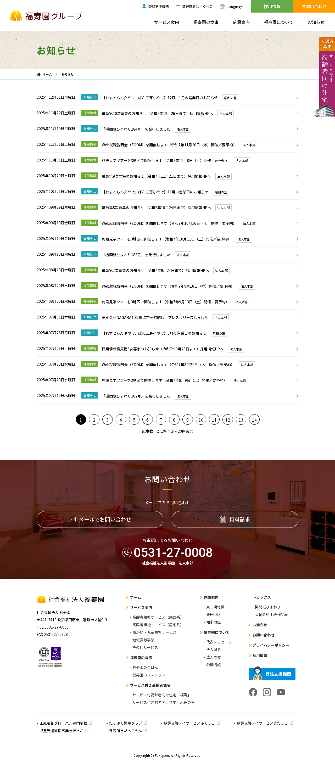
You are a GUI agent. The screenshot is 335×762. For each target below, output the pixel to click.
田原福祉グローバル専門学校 (63, 723)
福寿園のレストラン (148, 674)
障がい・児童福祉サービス (154, 632)
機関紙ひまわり (268, 606)
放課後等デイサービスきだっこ (262, 723)
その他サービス (145, 647)
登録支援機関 (158, 6)
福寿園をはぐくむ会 (197, 6)
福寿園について (278, 22)
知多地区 (213, 622)
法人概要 (213, 657)
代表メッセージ (219, 642)
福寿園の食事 (206, 22)
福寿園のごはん (145, 667)
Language (235, 6)
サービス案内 (166, 22)
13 (241, 420)
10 (201, 420)
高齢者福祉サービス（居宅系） (158, 624)
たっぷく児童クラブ (125, 723)
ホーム (47, 74)
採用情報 (272, 6)
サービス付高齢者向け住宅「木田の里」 (165, 702)
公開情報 (213, 664)
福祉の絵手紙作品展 (271, 614)
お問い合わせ (314, 6)
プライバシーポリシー (271, 645)
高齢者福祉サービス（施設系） (158, 617)
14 (254, 420)
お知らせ (316, 22)
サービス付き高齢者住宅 (150, 685)
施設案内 (241, 22)
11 (214, 420)
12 (227, 420)
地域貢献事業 (143, 639)
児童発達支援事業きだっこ (61, 730)
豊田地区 (213, 614)
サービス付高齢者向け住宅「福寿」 (161, 694)
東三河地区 (215, 606)
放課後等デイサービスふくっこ (189, 723)
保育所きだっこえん (125, 730)
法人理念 (213, 649)
